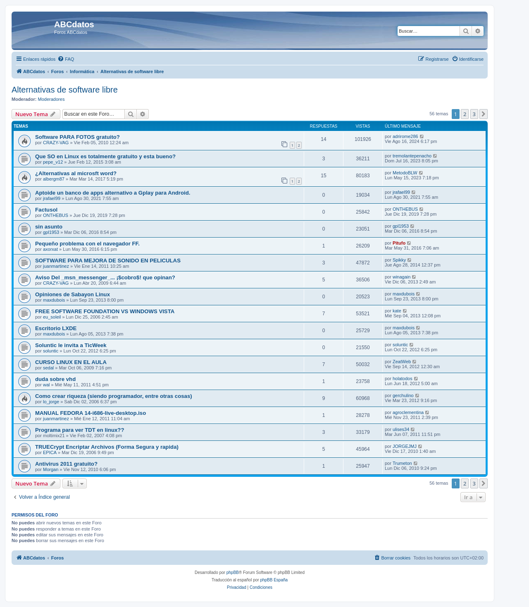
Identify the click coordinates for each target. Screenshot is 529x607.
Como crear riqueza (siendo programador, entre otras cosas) (113, 396)
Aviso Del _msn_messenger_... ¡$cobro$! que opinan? (105, 277)
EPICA (50, 452)
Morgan (50, 469)
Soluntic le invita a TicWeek (70, 345)
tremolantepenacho (412, 155)
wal (46, 384)
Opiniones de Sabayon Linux (72, 294)
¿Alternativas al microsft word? (76, 173)
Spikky (399, 259)
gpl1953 (51, 232)
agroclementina (408, 412)
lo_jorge (51, 401)
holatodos (402, 378)
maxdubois (54, 300)
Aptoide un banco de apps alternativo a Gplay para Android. (112, 193)
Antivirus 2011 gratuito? (66, 464)
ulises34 (401, 429)
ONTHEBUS (55, 215)
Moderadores (51, 99)
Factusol (46, 210)
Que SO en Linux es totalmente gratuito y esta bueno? (105, 156)
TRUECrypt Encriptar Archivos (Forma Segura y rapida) (107, 447)
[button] (483, 114)
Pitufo (399, 242)
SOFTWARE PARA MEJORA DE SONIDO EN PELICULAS (108, 260)
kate (397, 310)
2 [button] (464, 114)
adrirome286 (405, 136)
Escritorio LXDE (55, 328)
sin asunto (48, 227)
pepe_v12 (53, 161)
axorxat (50, 249)
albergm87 (53, 178)
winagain (401, 276)
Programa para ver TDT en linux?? (79, 430)
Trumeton (402, 463)
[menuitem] (65, 59)
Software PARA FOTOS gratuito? (77, 137)
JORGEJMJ (405, 446)
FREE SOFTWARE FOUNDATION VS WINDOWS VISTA (104, 311)
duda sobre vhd (55, 379)
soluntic (50, 350)
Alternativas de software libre (65, 89)
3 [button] (474, 114)
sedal (48, 367)
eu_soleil (52, 316)
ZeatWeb (402, 361)
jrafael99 (51, 198)
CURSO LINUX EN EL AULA (71, 362)
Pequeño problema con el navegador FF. (87, 243)
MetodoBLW (405, 172)
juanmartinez (56, 266)
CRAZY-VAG (56, 142)
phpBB (232, 572)
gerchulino (403, 395)
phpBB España (274, 580)
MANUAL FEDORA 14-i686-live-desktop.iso (90, 413)
